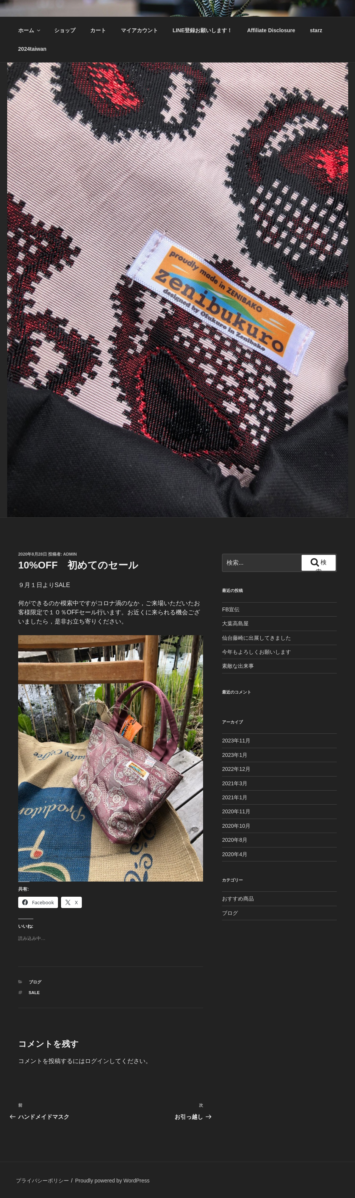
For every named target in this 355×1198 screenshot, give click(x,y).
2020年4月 (234, 854)
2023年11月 (236, 741)
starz (316, 30)
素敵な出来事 (238, 666)
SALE (34, 992)
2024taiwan (32, 49)
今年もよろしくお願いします (256, 652)
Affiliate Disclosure (271, 30)
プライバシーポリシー (42, 1181)
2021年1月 (234, 797)
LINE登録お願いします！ (202, 30)
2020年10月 (236, 826)
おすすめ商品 (238, 899)
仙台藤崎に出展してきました (256, 638)
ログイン (97, 1061)
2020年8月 (234, 840)
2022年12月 (236, 769)
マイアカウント (139, 30)
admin (70, 554)
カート (98, 30)
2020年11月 (236, 811)
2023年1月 (234, 755)
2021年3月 (234, 783)
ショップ (64, 30)
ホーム (29, 30)
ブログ (35, 982)
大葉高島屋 (235, 623)
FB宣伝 (230, 609)
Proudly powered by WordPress (112, 1181)
